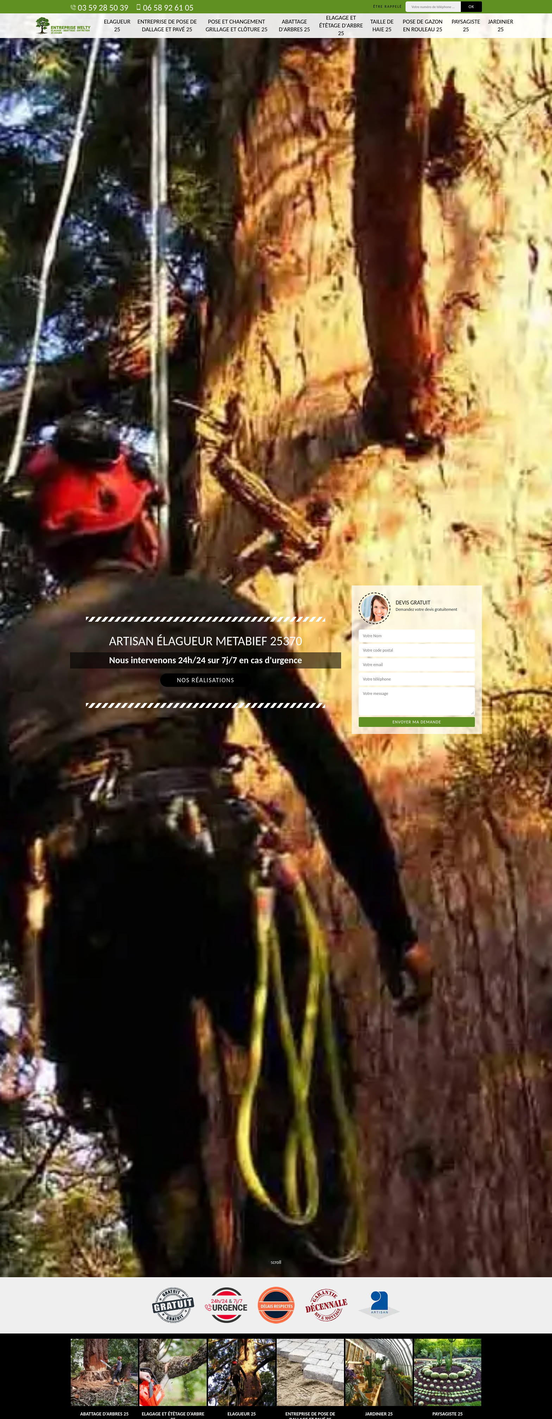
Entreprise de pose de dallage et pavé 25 (167, 25)
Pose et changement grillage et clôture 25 (237, 25)
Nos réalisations (205, 680)
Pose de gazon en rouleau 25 (423, 25)
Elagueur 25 (117, 25)
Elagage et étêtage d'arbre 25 (341, 25)
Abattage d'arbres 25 (294, 25)
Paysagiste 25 (466, 25)
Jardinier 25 (500, 25)
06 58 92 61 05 (164, 7)
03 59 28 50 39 (99, 7)
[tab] (276, 709)
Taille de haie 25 (382, 25)
